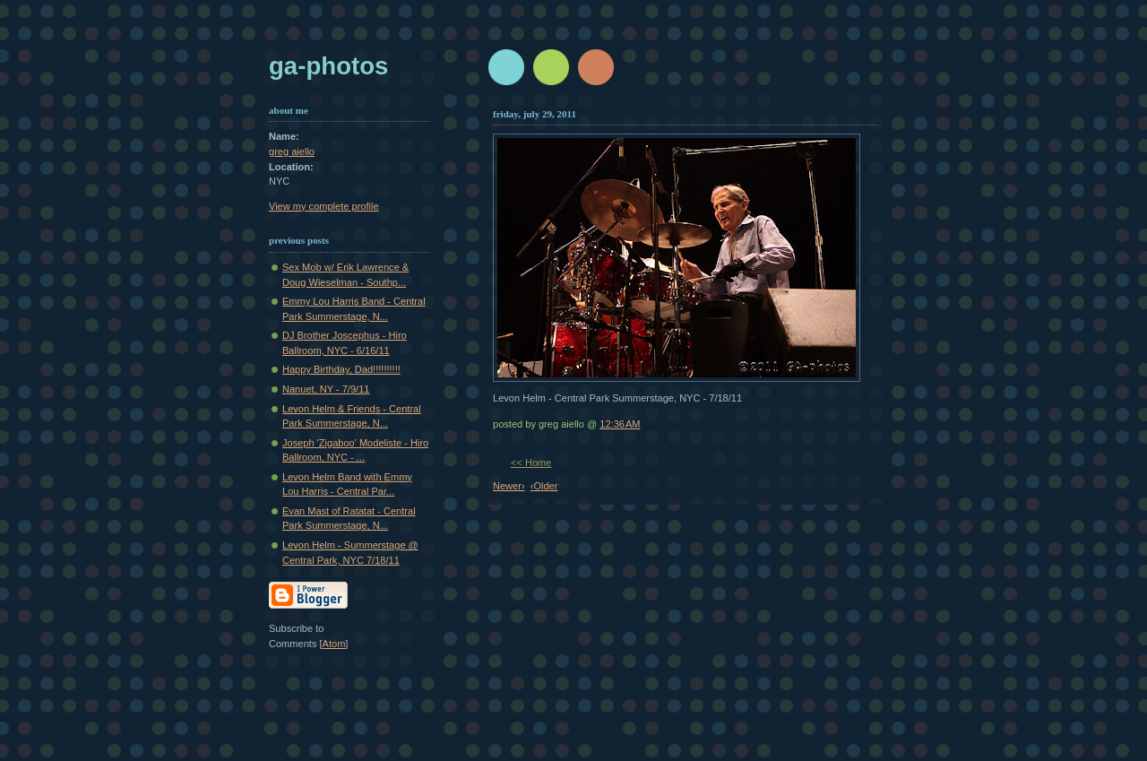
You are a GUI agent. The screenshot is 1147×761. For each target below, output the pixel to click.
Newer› (509, 485)
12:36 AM (619, 424)
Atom (334, 643)
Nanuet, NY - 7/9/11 (325, 389)
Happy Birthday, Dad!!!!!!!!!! (341, 369)
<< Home (531, 462)
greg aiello (292, 151)
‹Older (544, 485)
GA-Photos (328, 66)
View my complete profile (324, 206)
